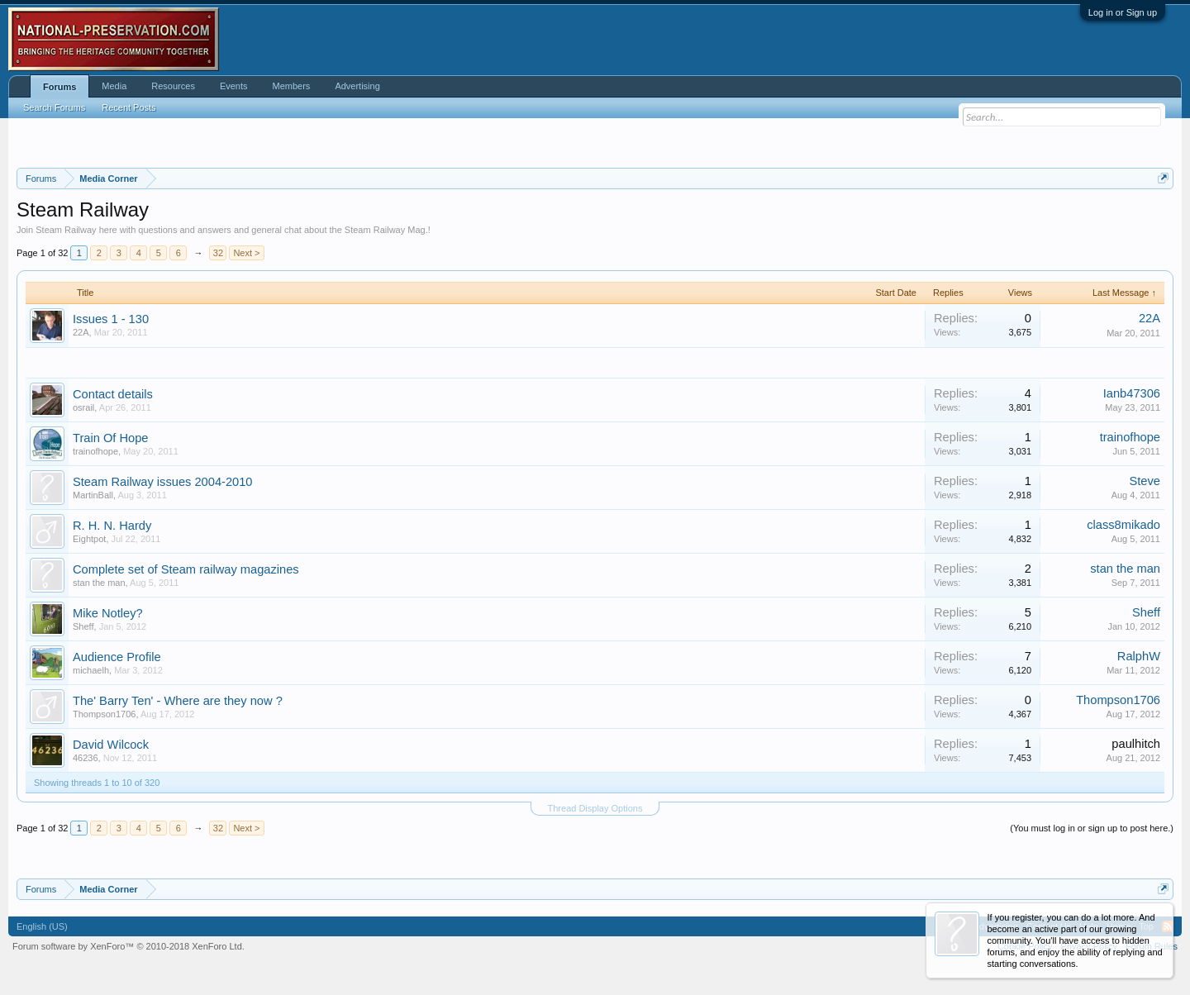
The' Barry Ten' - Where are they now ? (178, 700)
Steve (1145, 481)
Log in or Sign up (1122, 12)
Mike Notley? (108, 613)
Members (292, 86)
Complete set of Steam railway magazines (186, 569)
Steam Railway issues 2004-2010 (163, 481)
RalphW (1138, 656)
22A (81, 332)
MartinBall (93, 495)
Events (234, 86)
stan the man (99, 583)
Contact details (113, 394)
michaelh (91, 670)
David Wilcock (111, 744)
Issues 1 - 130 (111, 319)
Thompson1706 (104, 714)
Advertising (357, 86)
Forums (59, 87)
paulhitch (1135, 743)
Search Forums (54, 107)
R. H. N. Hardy (112, 525)
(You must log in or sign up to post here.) (1091, 828)
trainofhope (95, 451)
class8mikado (1123, 524)
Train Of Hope (111, 438)
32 (218, 253)
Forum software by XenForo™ (128, 946)
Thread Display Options (595, 808)
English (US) (42, 926)
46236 (85, 758)
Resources (173, 86)
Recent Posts (128, 107)
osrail (83, 407)
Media (114, 86)
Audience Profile (117, 657)
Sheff (83, 626)
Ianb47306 (1131, 393)
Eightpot (89, 539)
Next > (246, 253)
